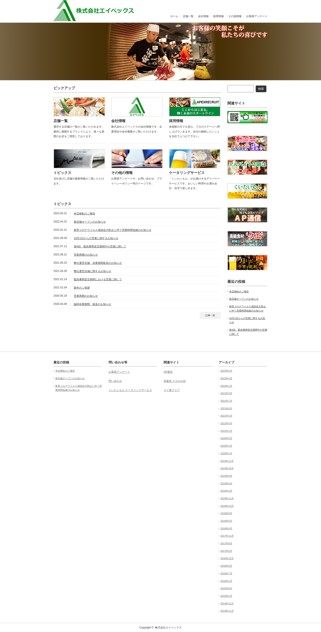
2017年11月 (227, 535)
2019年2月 (226, 490)
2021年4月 (226, 423)
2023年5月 (226, 370)
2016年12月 (227, 558)
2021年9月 (226, 393)
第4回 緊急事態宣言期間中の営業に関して (100, 246)
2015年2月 (226, 596)
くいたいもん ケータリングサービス (130, 390)
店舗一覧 (188, 16)
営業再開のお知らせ (86, 254)
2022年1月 (226, 386)
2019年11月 (227, 461)
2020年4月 (226, 445)
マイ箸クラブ (172, 390)
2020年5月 (226, 438)
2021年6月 (226, 408)
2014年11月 (227, 611)
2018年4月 (226, 528)
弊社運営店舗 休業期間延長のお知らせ (98, 263)
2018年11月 (227, 498)
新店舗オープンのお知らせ (90, 221)
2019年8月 (226, 483)
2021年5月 (226, 415)
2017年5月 (226, 551)
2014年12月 (227, 603)
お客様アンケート (257, 16)
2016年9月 (226, 566)
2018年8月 (226, 513)
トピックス (62, 173)
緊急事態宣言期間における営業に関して (98, 279)
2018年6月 (226, 521)
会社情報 (203, 16)
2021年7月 (226, 401)
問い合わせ (115, 381)
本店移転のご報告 (84, 213)
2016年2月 (226, 581)
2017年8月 (226, 543)
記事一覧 (210, 315)
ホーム (174, 16)
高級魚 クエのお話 (175, 381)
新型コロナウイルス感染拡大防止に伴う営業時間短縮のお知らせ (112, 230)
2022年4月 (226, 378)
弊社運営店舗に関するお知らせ (92, 271)
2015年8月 (226, 588)
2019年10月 (227, 468)
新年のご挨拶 (82, 287)
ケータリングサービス (187, 173)
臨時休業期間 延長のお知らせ (92, 304)
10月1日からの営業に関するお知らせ (96, 238)
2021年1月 (226, 431)
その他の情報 (122, 173)
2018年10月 (227, 506)
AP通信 (168, 371)
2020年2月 (226, 453)
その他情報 (235, 16)
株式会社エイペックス (168, 627)
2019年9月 (226, 476)
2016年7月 (226, 573)
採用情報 (218, 16)
